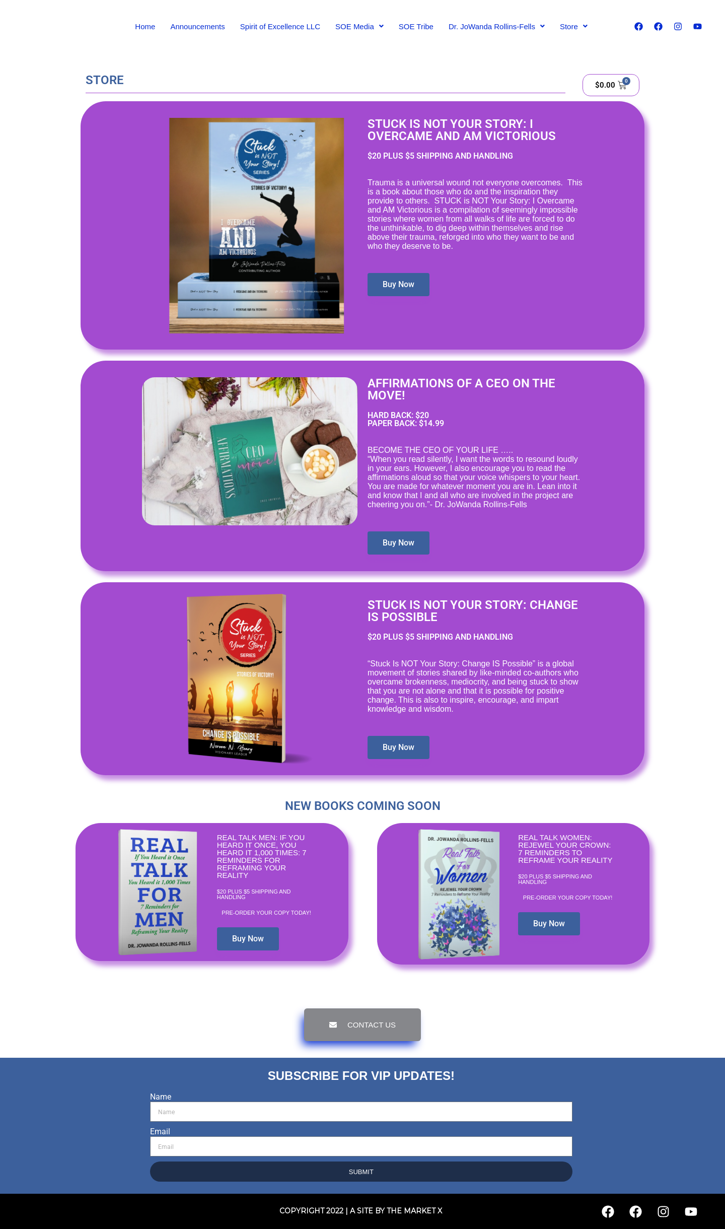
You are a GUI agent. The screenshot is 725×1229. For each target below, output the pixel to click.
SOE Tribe (416, 26)
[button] (359, 26)
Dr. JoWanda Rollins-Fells (497, 26)
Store (574, 26)
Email (160, 1131)
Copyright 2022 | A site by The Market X (360, 1210)
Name (160, 1097)
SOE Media (359, 26)
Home (145, 26)
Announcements (197, 26)
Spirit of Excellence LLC (280, 26)
